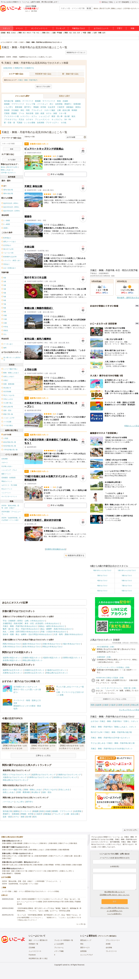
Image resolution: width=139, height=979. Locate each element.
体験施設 (69, 107)
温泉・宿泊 (46, 792)
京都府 (105, 705)
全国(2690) (7, 68)
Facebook (32, 955)
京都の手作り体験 (20, 850)
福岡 (103, 33)
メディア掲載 (59, 951)
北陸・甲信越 (57, 33)
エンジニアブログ (86, 955)
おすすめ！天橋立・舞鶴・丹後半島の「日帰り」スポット (114, 721)
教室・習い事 (57, 116)
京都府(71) (29, 68)
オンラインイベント (39, 28)
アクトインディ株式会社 (107, 936)
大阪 (70, 33)
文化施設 (15, 110)
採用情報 (83, 951)
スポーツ (4, 462)
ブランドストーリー (113, 940)
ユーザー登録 (6, 891)
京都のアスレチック (56, 856)
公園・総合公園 (63, 110)
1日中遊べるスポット (131, 8)
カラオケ (29, 119)
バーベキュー (42, 104)
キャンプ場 (30, 104)
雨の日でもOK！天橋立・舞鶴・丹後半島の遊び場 (111, 732)
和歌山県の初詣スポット (33, 660)
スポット (6, 28)
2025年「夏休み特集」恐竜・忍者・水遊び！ (10, 507)
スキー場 (62, 113)
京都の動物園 (17, 843)
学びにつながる (50, 789)
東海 (43, 33)
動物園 (38, 101)
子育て (119, 28)
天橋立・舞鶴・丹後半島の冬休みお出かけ (20, 626)
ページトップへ (130, 830)
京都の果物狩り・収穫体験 (11, 873)
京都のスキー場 (21, 871)
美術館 (7, 110)
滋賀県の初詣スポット (12, 658)
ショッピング (44, 116)
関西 (66, 33)
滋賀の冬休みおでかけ (32, 644)
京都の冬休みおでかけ (51, 644)
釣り (51, 104)
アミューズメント (42, 119)
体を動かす (36, 792)
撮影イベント (6, 474)
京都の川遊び (6, 858)
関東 (20, 33)
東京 (24, 33)
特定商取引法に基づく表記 (38, 958)
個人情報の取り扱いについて (114, 892)
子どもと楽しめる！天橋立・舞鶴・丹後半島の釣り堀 (113, 743)
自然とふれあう (9, 792)
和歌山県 (134, 705)
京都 (74, 33)
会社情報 (109, 947)
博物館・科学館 (39, 107)
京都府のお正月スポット (34, 670)
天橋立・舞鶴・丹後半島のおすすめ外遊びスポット (112, 749)
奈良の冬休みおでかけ (32, 647)
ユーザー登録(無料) (122, 2)
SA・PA (67, 119)
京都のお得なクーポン (10, 856)
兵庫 (78, 33)
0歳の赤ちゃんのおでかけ (102, 570)
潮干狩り (27, 107)
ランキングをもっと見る (129, 710)
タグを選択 (12, 160)
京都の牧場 (53, 843)
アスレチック (36, 110)
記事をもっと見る (43, 755)
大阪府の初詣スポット (51, 658)
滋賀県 (98, 705)
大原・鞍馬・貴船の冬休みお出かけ (68, 634)
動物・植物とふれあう (33, 789)
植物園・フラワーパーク (14, 104)
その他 (63, 123)
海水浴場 (29, 113)
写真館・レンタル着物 (26, 123)
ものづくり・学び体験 (9, 485)
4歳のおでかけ (102, 580)
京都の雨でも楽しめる (10, 865)
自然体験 (4, 459)
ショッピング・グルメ (9, 470)
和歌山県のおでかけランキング (15, 780)
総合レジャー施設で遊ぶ (13, 789)
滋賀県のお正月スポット (13, 670)
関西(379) (19, 68)
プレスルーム (59, 947)
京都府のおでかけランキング (69, 775)
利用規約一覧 (33, 944)
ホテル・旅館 (51, 113)
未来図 (108, 944)
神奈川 (29, 33)
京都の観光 (73, 843)
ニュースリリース (35, 951)
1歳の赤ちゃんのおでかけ (127, 570)
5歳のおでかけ (127, 580)
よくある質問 (59, 944)
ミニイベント (6, 493)
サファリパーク (48, 101)
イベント (19, 28)
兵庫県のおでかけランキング (40, 777)
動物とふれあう (116, 8)
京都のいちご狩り (66, 871)
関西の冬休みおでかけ (12, 644)
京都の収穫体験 (51, 850)
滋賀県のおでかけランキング (43, 775)
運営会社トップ (85, 940)
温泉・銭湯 (39, 113)
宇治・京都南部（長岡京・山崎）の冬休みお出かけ (24, 621)
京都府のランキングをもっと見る (114, 699)
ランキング (60, 28)
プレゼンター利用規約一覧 (63, 940)
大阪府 (113, 705)
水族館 (65, 101)
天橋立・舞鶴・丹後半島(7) (27, 80)
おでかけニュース (101, 28)
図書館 (14, 113)
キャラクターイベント (9, 496)
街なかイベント (6, 489)
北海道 (13, 33)
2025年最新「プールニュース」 (11, 513)
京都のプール (63, 843)
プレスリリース (111, 951)
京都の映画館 (38, 865)
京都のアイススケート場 (37, 871)
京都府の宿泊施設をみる (56, 549)
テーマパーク (27, 101)
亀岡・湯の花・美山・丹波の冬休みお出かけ (21, 629)
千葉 (33, 33)
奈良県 (127, 705)
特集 (132, 28)
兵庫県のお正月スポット (13, 673)
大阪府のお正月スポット (56, 670)
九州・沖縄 (97, 33)
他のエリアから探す (43, 86)
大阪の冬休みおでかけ (71, 644)
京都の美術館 (66, 865)
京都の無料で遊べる (26, 856)
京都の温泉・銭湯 (8, 871)
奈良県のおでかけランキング (65, 777)
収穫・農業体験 (23, 792)
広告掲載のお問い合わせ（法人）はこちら (114, 895)
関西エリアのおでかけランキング (16, 775)
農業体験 (18, 107)
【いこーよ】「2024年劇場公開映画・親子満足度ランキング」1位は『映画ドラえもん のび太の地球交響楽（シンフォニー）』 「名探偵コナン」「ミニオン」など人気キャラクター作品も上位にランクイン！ (49, 917)
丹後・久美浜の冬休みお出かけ (53, 632)
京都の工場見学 (7, 850)
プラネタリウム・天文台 (14, 119)
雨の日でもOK (105, 8)
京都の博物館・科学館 (52, 865)
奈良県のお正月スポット (34, 673)
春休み (96, 8)
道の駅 (67, 116)
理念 (81, 944)
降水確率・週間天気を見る (128, 298)
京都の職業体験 (63, 850)
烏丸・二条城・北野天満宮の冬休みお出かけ (21, 632)
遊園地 (17, 101)
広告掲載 (32, 947)
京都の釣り (43, 843)
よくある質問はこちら (114, 911)
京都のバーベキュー (31, 843)
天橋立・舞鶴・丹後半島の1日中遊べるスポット (110, 738)
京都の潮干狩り (52, 871)
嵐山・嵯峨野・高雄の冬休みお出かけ (56, 629)
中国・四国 (87, 33)
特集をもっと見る (131, 426)
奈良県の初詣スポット (12, 660)
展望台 (78, 107)
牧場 (59, 101)
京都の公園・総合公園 (72, 856)
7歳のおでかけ (127, 586)
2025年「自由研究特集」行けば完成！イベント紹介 (11, 519)
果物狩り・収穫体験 (72, 104)
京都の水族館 (77, 865)
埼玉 (37, 33)
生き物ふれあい (6, 466)
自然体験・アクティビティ (48, 123)
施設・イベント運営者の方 (38, 940)
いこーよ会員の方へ (115, 914)
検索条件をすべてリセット (76, 52)
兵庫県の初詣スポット (71, 658)
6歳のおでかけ (102, 586)
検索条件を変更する (74, 555)
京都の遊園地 (6, 843)
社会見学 (51, 107)
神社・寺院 (25, 110)
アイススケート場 (11, 116)
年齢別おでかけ (78, 28)
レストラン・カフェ (28, 116)
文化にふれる (64, 789)
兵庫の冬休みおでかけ (12, 647)
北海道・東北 (5, 33)
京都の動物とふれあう (36, 850)
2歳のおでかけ (102, 575)
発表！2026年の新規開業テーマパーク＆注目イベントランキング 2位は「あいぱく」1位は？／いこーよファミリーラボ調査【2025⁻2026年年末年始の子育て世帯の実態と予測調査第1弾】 (49, 901)
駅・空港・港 (9, 123)
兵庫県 (120, 705)
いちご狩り (8, 107)
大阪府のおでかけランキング (14, 777)
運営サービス (85, 947)
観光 (73, 116)
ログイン (135, 2)
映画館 (74, 110)
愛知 (47, 33)
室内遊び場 (8, 101)
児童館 (7, 113)
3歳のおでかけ (127, 575)
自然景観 (59, 104)
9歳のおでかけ (127, 591)
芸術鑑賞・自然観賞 (8, 478)
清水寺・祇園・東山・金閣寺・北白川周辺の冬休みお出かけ (27, 634)
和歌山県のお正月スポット (57, 673)
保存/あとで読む (106, 2)
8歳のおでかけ (102, 591)
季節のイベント (6, 481)
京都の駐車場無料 (41, 856)
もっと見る (80, 924)
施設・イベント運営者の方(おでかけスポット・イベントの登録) (36, 891)
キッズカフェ (57, 119)
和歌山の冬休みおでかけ (52, 647)
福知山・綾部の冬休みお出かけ (52, 626)
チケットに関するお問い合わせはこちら (114, 908)
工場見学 (60, 107)
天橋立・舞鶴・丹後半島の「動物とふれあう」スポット (113, 727)
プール (21, 113)
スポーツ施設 (49, 110)
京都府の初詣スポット (32, 658)
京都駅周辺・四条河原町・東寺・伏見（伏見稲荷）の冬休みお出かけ (31, 623)
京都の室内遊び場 (25, 865)
